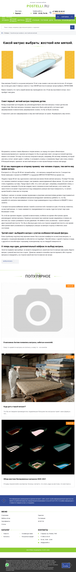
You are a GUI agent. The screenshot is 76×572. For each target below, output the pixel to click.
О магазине (4, 515)
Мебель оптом (5, 518)
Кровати (5, 20)
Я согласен (65, 565)
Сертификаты (5, 521)
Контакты (6, 536)
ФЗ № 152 (41, 521)
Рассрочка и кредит (28, 536)
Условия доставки (27, 533)
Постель (57, 20)
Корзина (65, 17)
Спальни (35, 20)
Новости (6, 533)
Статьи (3, 524)
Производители (68, 20)
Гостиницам (41, 518)
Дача (51, 20)
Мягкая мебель (28, 20)
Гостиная (44, 20)
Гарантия (41, 515)
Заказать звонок (58, 13)
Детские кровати (13, 20)
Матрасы (21, 20)
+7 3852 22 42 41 (58, 11)
